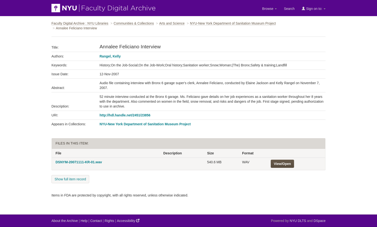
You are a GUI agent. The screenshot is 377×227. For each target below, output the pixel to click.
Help (84, 221)
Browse (269, 9)
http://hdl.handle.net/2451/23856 (125, 115)
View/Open (282, 164)
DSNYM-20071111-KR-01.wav (79, 162)
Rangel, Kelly (110, 56)
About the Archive (64, 221)
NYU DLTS (298, 221)
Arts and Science (172, 23)
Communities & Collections (134, 23)
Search (289, 9)
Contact (96, 221)
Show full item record (70, 179)
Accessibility (128, 221)
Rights (109, 221)
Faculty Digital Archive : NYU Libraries (79, 23)
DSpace (320, 221)
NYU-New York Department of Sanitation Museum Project (233, 23)
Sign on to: (314, 8)
